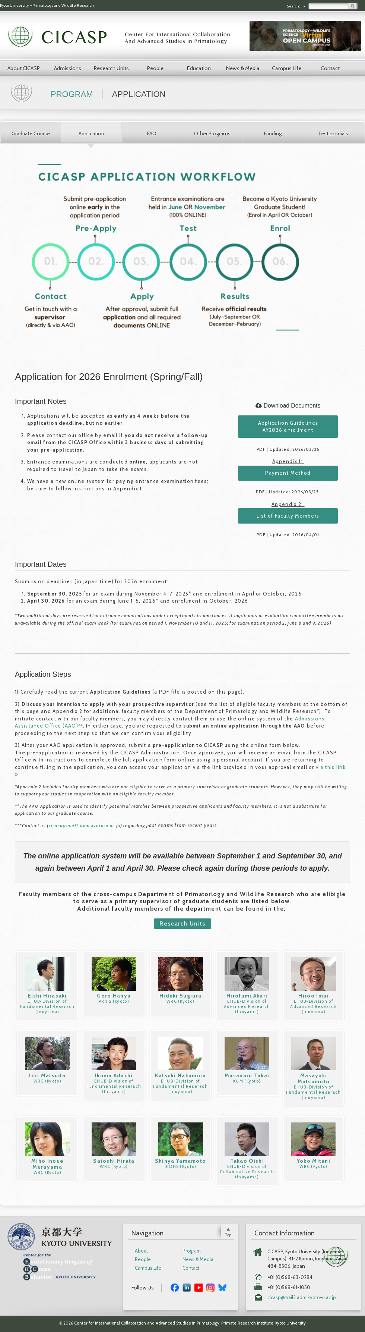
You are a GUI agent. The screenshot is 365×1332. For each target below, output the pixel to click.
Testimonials (333, 133)
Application (91, 133)
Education (199, 68)
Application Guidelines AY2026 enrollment (288, 426)
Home (22, 92)
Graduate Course (31, 133)
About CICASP (23, 68)
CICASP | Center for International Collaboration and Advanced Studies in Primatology (123, 37)
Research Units (111, 68)
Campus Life (286, 68)
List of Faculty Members (288, 516)
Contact (330, 68)
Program (72, 94)
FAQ (151, 133)
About (141, 1251)
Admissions (67, 68)
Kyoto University (14, 5)
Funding (273, 133)
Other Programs (212, 133)
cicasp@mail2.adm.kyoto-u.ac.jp (85, 825)
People (155, 68)
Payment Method (288, 473)
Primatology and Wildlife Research (63, 5)
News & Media (243, 68)
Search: (294, 6)
